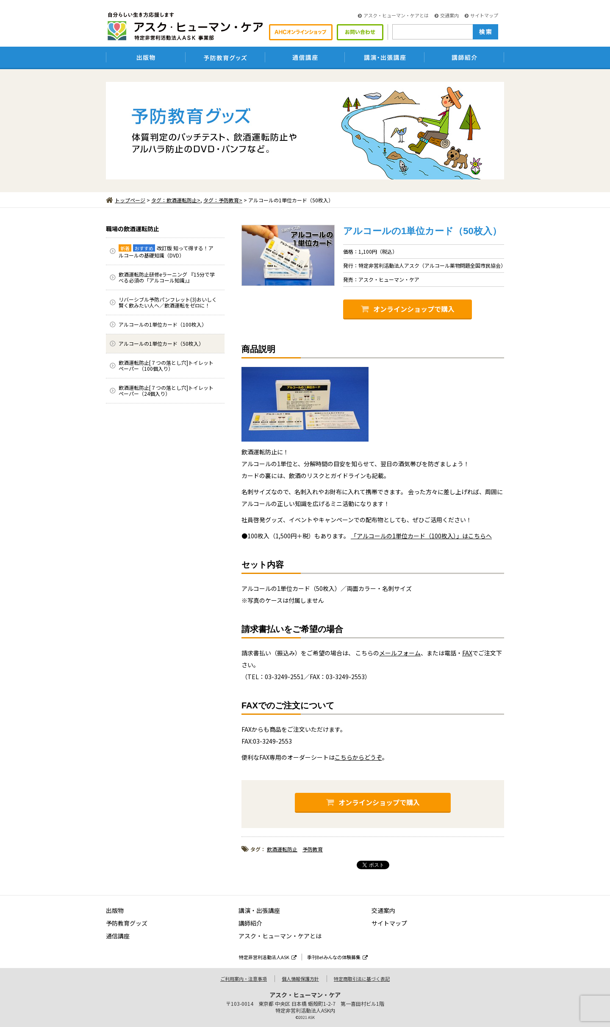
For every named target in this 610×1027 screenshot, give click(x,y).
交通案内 (447, 15)
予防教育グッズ (126, 923)
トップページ (125, 200)
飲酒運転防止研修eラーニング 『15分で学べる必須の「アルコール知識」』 (167, 277)
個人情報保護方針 (300, 978)
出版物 (115, 910)
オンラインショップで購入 (408, 309)
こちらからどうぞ (358, 757)
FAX (467, 653)
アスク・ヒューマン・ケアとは (393, 15)
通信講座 (118, 936)
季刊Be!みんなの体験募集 (337, 957)
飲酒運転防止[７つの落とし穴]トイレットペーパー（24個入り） (166, 390)
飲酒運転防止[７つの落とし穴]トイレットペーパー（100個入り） (166, 365)
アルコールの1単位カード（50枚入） (161, 343)
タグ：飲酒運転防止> (175, 200)
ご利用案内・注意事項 (243, 978)
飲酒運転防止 (282, 849)
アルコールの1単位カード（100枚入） (163, 324)
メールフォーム (400, 653)
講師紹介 (250, 923)
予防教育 (312, 849)
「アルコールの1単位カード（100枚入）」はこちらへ (421, 536)
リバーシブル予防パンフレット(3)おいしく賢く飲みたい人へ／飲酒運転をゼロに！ (168, 302)
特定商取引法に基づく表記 (362, 978)
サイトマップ (481, 15)
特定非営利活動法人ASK (268, 957)
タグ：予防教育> (222, 200)
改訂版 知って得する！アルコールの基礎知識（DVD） (166, 251)
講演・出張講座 (259, 910)
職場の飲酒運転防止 (132, 228)
